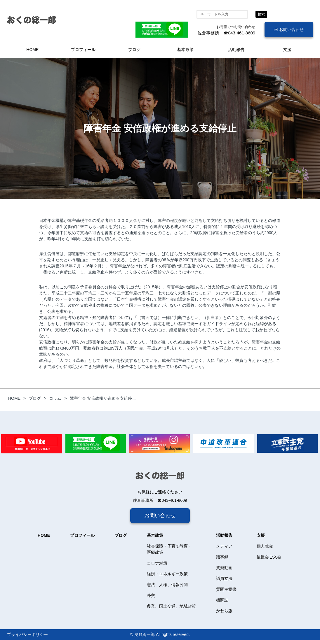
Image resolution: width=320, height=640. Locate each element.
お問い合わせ (289, 29)
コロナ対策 (157, 563)
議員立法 (224, 578)
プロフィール (83, 49)
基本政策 (185, 49)
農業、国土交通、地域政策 (171, 606)
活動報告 (236, 49)
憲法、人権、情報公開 (167, 584)
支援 (287, 49)
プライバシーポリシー (27, 634)
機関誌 (222, 600)
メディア (224, 546)
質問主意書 (226, 589)
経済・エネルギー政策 (167, 573)
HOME (32, 49)
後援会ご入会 (269, 557)
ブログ (134, 49)
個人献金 (265, 546)
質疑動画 (224, 567)
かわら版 (224, 611)
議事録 (222, 557)
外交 (151, 595)
